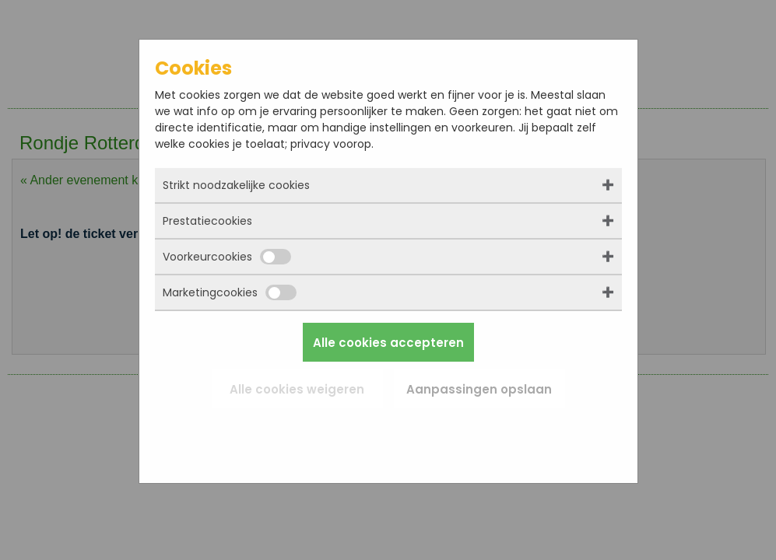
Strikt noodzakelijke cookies (236, 185)
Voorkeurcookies (227, 256)
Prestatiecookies (207, 221)
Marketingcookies (230, 292)
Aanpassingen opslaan (479, 389)
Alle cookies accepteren (388, 342)
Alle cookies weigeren (297, 389)
